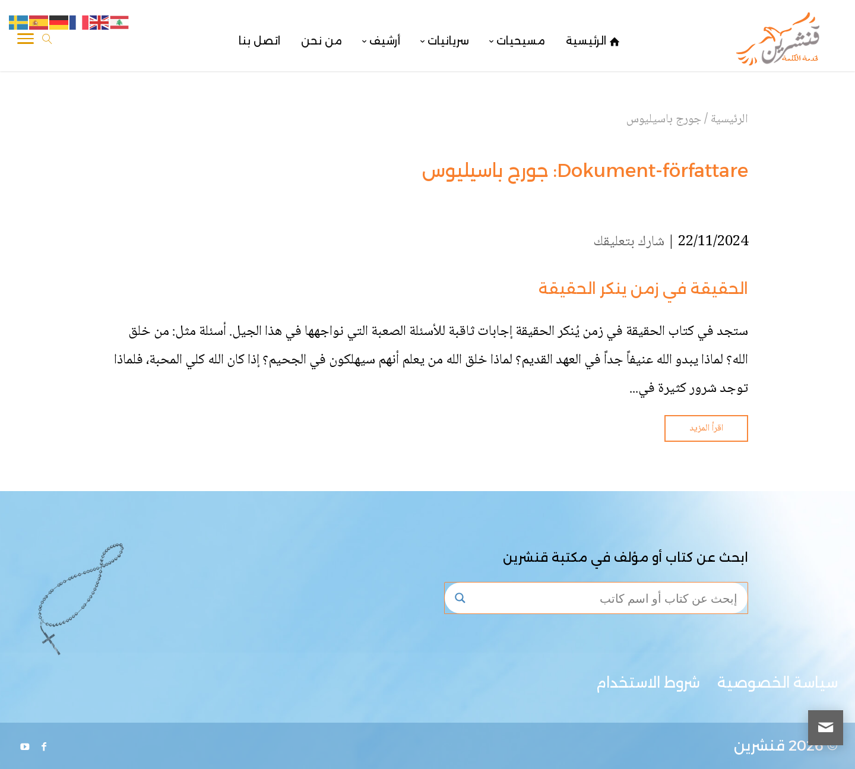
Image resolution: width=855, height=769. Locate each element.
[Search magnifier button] (460, 598)
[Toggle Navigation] (25, 41)
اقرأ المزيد (706, 428)
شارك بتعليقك (628, 242)
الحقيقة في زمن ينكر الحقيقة (643, 288)
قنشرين (759, 745)
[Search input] (607, 598)
